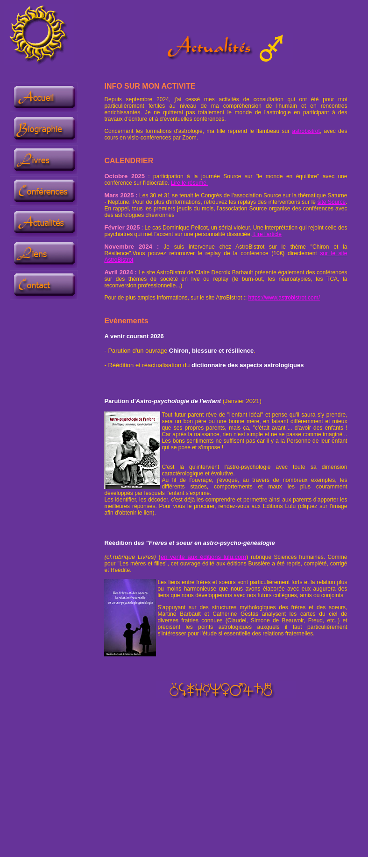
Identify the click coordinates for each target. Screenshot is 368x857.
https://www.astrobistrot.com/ (284, 297)
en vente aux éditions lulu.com (203, 556)
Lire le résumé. (189, 183)
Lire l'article (267, 234)
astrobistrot (305, 131)
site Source (332, 202)
